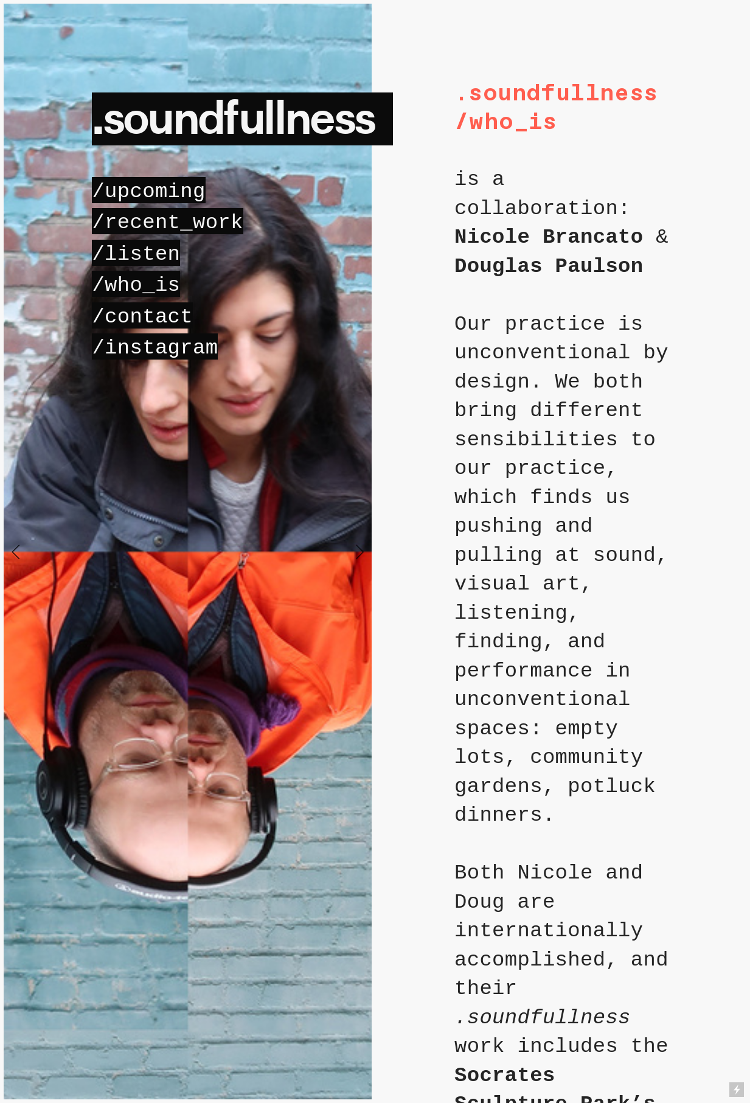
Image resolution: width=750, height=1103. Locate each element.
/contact (142, 317)
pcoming (148, 191)
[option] (188, 551)
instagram (161, 348)
